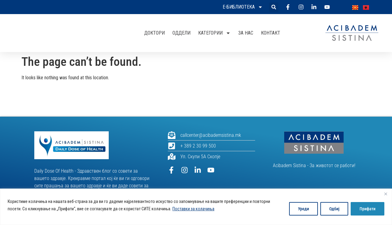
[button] (273, 7)
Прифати (367, 208)
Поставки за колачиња (193, 208)
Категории (214, 33)
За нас (245, 33)
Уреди (303, 208)
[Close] (385, 193)
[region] (196, 207)
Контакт (270, 33)
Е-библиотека (243, 7)
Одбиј (334, 208)
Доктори (154, 33)
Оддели (181, 33)
